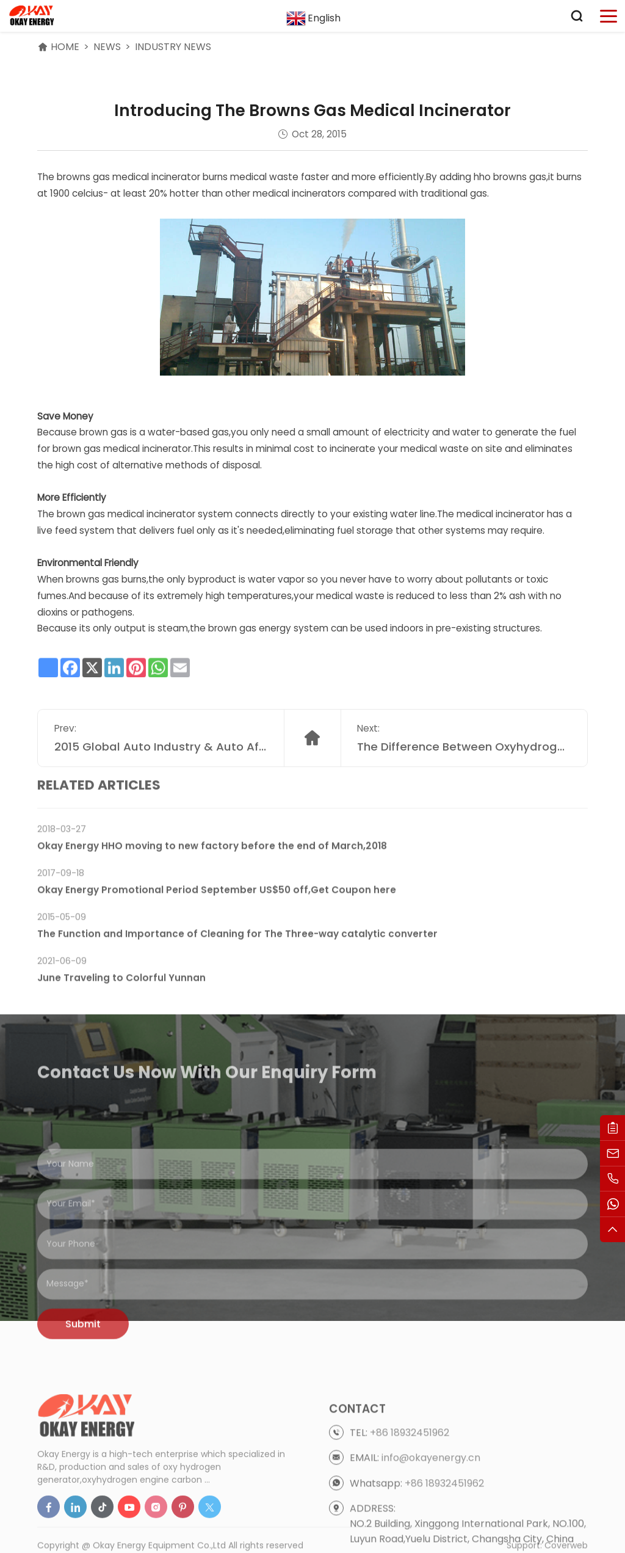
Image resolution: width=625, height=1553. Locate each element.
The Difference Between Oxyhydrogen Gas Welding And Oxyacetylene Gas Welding (464, 759)
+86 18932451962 (409, 1465)
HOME (65, 47)
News (107, 47)
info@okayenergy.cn (430, 1491)
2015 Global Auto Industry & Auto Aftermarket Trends (161, 759)
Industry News (173, 47)
